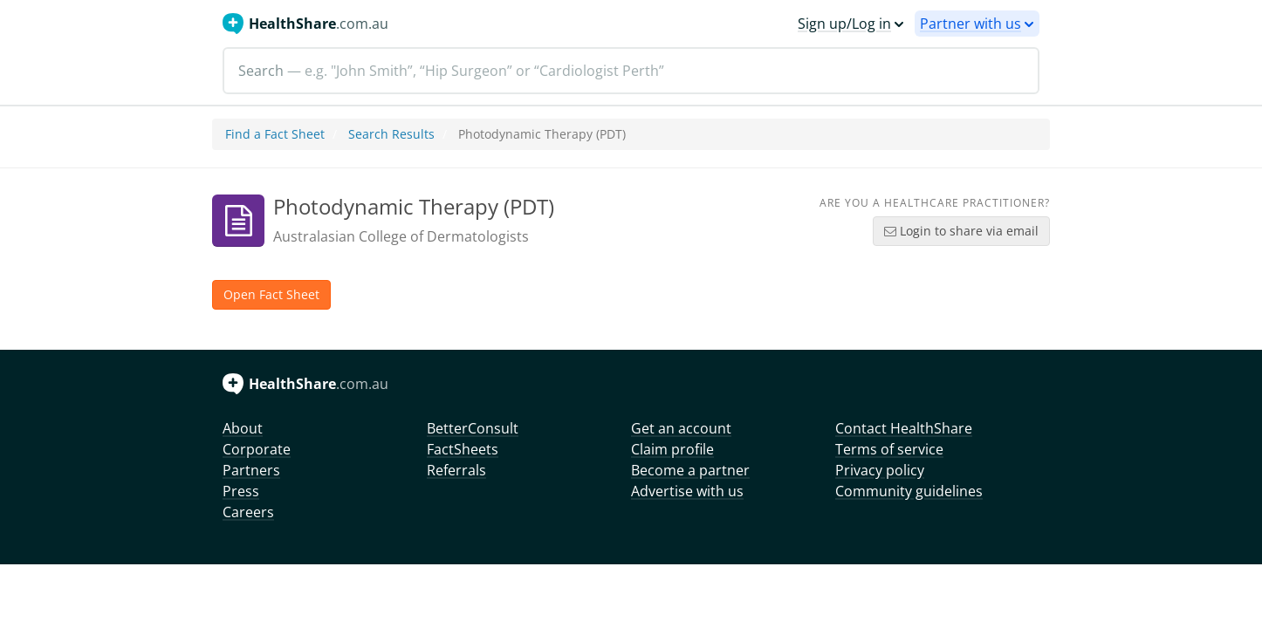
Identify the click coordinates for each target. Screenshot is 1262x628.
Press (241, 491)
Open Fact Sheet (271, 294)
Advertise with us (687, 491)
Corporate (257, 449)
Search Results (391, 134)
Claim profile (672, 449)
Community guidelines (909, 491)
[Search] (631, 70)
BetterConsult (472, 428)
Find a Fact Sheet (275, 134)
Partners (251, 470)
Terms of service (889, 449)
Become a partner (690, 470)
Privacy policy (879, 470)
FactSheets (462, 449)
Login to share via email (961, 230)
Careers (248, 512)
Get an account (681, 428)
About (243, 428)
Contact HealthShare (903, 428)
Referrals (456, 470)
